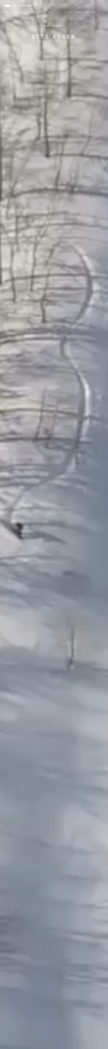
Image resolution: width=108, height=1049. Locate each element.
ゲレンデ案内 (18, 13)
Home (7, 13)
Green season (91, 13)
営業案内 (30, 13)
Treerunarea (54, 50)
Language (9, 20)
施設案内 (41, 13)
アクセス (68, 13)
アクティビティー (54, 13)
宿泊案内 (78, 13)
